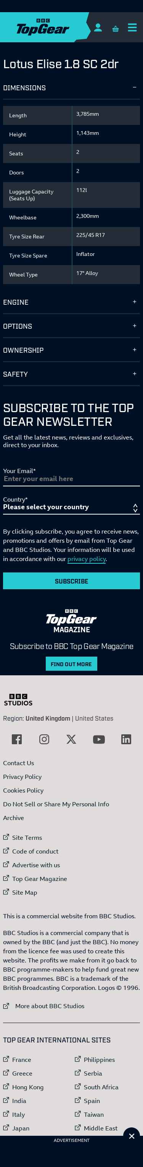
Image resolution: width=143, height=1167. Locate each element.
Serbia (93, 1073)
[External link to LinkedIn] (126, 739)
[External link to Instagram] (44, 739)
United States (94, 718)
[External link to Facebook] (17, 739)
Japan (20, 1128)
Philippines (99, 1059)
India (19, 1101)
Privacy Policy (22, 776)
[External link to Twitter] (71, 739)
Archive (13, 818)
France (21, 1059)
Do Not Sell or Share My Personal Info (56, 804)
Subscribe (71, 581)
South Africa (101, 1087)
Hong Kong (28, 1087)
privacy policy (86, 559)
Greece (22, 1073)
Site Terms (27, 837)
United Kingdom (48, 718)
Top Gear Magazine (39, 878)
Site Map (24, 892)
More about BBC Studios (43, 1005)
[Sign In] (98, 27)
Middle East (100, 1128)
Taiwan (94, 1114)
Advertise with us (36, 865)
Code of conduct (35, 851)
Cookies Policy (23, 790)
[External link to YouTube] (99, 739)
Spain (92, 1101)
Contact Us (18, 763)
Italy (18, 1114)
